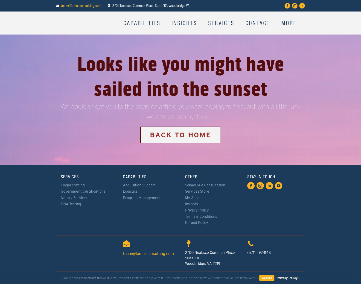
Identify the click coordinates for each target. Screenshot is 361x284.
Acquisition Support (139, 185)
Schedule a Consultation (205, 185)
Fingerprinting (73, 185)
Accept (267, 278)
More (289, 23)
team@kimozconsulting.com (81, 5)
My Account (195, 198)
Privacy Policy (197, 210)
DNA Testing (71, 204)
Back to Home (180, 135)
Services (221, 23)
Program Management (142, 198)
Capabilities (141, 23)
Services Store (197, 191)
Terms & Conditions (201, 216)
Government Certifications (83, 191)
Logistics (130, 191)
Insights (184, 23)
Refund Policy (196, 222)
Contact (257, 23)
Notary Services (74, 198)
